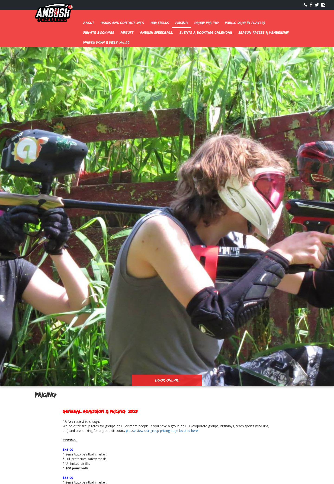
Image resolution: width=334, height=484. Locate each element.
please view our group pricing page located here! (162, 430)
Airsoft (127, 32)
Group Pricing (206, 23)
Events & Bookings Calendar (206, 32)
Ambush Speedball (156, 32)
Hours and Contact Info (122, 23)
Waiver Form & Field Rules (106, 42)
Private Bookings (98, 32)
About (88, 23)
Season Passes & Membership (263, 32)
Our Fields (160, 23)
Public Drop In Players (245, 23)
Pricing (181, 23)
